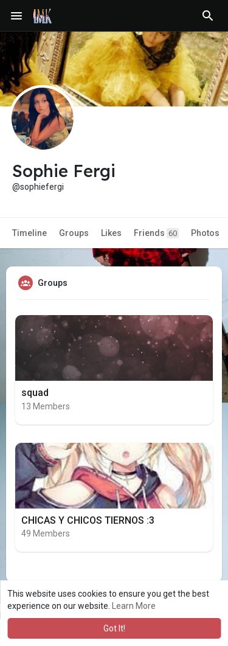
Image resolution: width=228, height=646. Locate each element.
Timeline (29, 233)
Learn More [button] (134, 606)
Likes (111, 233)
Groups (74, 233)
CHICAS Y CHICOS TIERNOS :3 (87, 520)
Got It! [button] (114, 628)
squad (35, 392)
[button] (208, 16)
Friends (156, 233)
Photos (205, 233)
